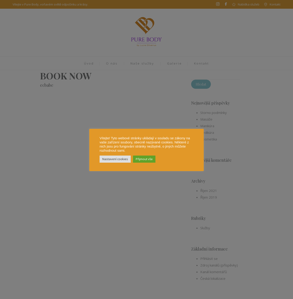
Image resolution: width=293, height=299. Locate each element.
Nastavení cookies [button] (115, 159)
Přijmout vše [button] (144, 159)
